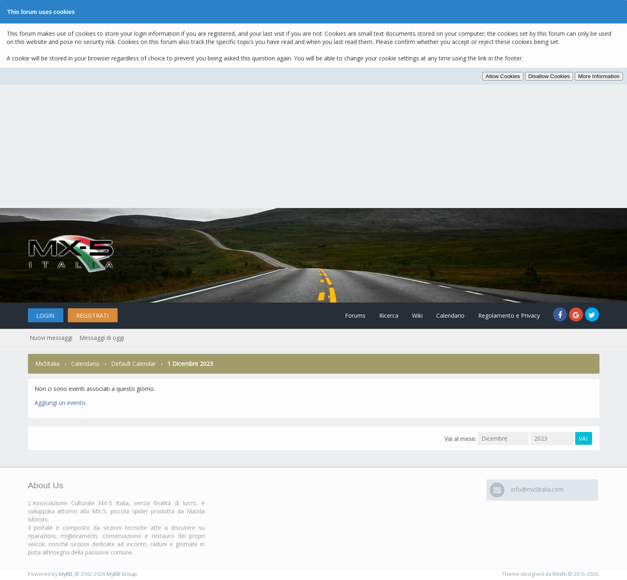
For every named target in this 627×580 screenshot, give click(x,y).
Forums (355, 315)
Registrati (92, 315)
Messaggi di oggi (101, 338)
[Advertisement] (313, 146)
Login (45, 315)
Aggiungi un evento (60, 403)
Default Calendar (133, 363)
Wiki (417, 315)
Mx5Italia (47, 363)
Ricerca (388, 315)
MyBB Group (121, 574)
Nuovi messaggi (51, 338)
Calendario (450, 315)
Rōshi (560, 574)
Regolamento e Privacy (509, 315)
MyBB (65, 574)
